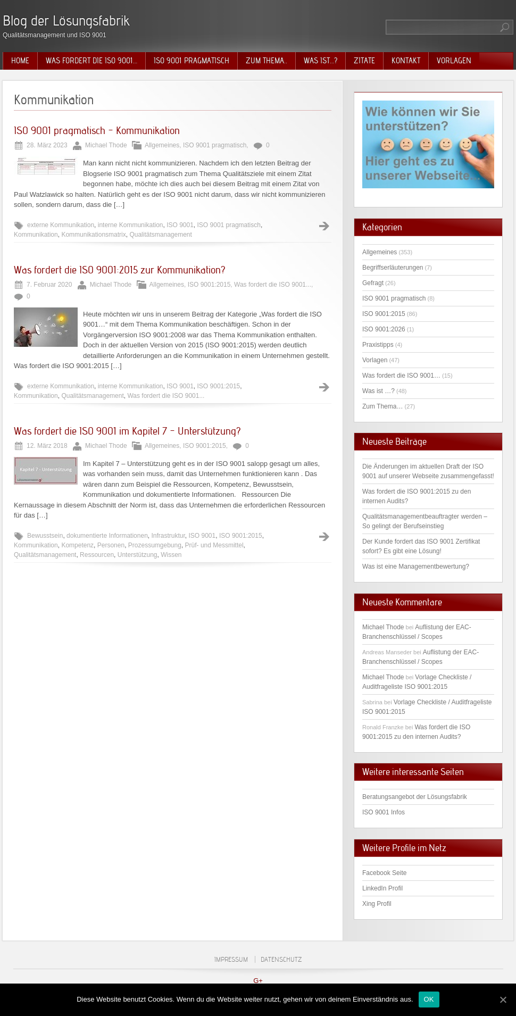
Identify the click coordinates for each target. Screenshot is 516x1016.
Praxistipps (378, 344)
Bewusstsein (45, 535)
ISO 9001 (180, 225)
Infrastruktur (168, 535)
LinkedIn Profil (382, 888)
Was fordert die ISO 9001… (91, 60)
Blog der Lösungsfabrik (66, 20)
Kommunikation (36, 234)
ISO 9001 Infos (383, 812)
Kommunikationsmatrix (93, 234)
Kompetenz (77, 545)
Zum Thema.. (266, 60)
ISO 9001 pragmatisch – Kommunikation (97, 130)
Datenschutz (281, 959)
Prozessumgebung (154, 545)
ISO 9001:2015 (209, 284)
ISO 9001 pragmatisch (191, 60)
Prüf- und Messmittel (214, 545)
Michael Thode (383, 627)
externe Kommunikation (60, 225)
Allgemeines (162, 145)
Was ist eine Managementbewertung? (415, 566)
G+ (258, 981)
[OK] (502, 999)
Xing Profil (377, 903)
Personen (110, 545)
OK (429, 999)
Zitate (364, 60)
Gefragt (373, 283)
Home (20, 60)
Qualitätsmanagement (160, 234)
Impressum (231, 959)
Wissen (171, 555)
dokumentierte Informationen (107, 535)
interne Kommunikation (130, 225)
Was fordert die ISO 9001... (272, 284)
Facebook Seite (384, 873)
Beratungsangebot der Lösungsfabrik (414, 797)
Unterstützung (137, 555)
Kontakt (406, 60)
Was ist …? (378, 391)
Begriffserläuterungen (392, 267)
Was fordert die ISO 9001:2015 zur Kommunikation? (120, 269)
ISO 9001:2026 (383, 329)
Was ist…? (320, 60)
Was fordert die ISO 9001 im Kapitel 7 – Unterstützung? (127, 430)
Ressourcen (97, 555)
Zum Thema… (382, 406)
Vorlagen (454, 60)
